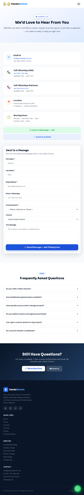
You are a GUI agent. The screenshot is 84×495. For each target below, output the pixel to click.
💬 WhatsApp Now (33, 368)
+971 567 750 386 (21, 73)
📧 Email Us (54, 369)
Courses (6, 425)
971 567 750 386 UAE (11, 474)
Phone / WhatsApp (13, 194)
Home (5, 419)
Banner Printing (9, 454)
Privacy (71, 491)
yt (15, 408)
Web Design (7, 457)
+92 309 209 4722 (21, 88)
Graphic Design (9, 448)
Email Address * (11, 182)
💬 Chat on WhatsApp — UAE (42, 130)
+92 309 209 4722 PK (11, 477)
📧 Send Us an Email (42, 137)
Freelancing (7, 460)
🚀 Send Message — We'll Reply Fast (42, 247)
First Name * (10, 159)
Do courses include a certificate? (42, 331)
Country (9, 215)
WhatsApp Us (8, 480)
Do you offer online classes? (42, 289)
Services (6, 428)
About (5, 422)
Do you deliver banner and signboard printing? (42, 314)
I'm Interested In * (12, 205)
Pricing (5, 431)
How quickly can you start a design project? (42, 305)
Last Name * (10, 171)
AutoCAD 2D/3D (9, 451)
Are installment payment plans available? (42, 297)
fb (10, 408)
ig (5, 408)
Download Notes (9, 434)
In (20, 408)
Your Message (11, 225)
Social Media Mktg (10, 445)
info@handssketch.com (23, 58)
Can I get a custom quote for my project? (42, 322)
